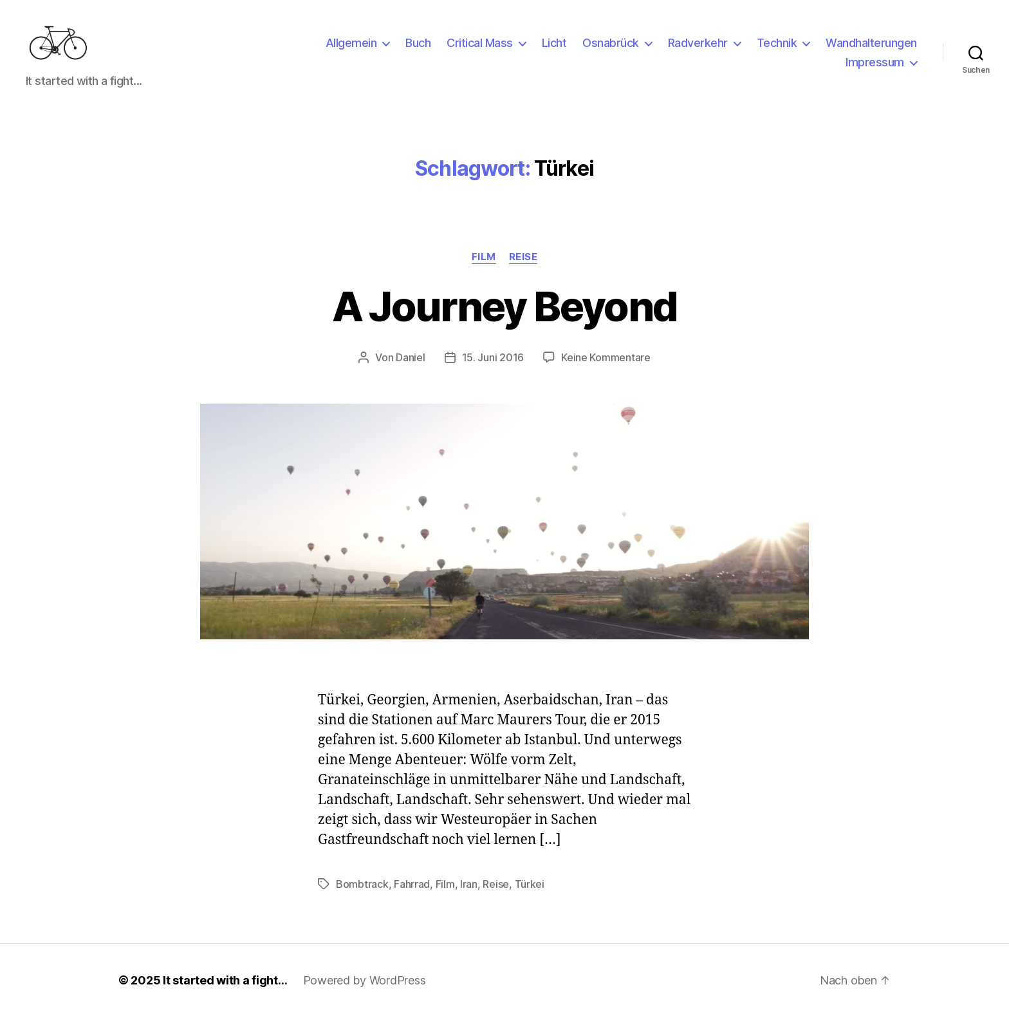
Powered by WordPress (364, 988)
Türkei (529, 892)
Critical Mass (480, 47)
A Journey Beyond (504, 314)
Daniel (410, 365)
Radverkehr (698, 47)
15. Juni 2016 (493, 365)
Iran (468, 892)
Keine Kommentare (606, 365)
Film (484, 265)
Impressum (875, 66)
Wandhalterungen (871, 47)
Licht (554, 47)
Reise (523, 265)
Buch (417, 47)
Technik (777, 47)
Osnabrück (610, 47)
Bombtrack (362, 892)
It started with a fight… (225, 988)
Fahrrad (412, 892)
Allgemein (351, 47)
